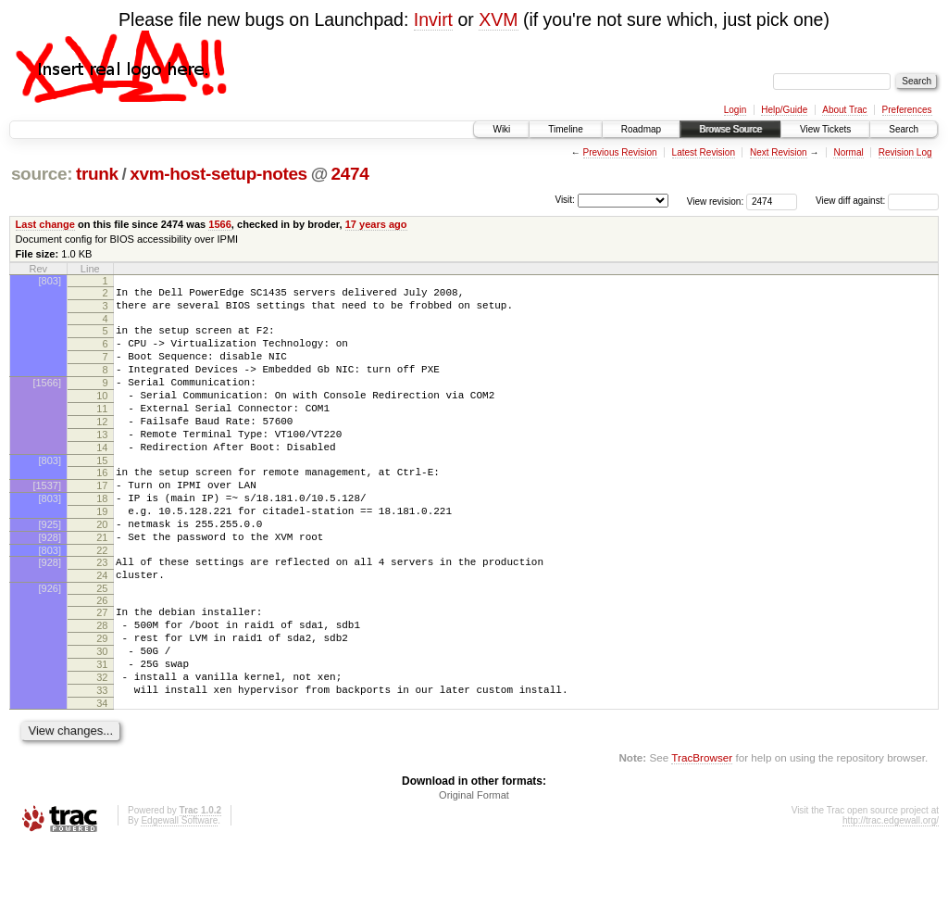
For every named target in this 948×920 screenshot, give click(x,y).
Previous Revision (620, 152)
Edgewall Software (179, 895)
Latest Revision (703, 152)
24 (101, 628)
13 (101, 462)
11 (101, 430)
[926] (50, 643)
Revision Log (905, 152)
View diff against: (877, 200)
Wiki (501, 129)
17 (101, 521)
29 (101, 699)
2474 (350, 173)
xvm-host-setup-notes (218, 173)
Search (903, 129)
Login (735, 110)
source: (41, 173)
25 (101, 643)
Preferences (907, 110)
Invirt (433, 19)
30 (101, 715)
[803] (50, 280)
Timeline (565, 129)
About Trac (844, 110)
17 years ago (376, 224)
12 (101, 446)
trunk (97, 173)
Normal (848, 152)
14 (101, 478)
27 (101, 668)
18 (101, 537)
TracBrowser (701, 832)
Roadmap (641, 129)
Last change (45, 224)
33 (101, 762)
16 (101, 505)
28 (101, 683)
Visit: (565, 200)
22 (101, 600)
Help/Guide (784, 110)
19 (101, 553)
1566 (219, 224)
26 (101, 656)
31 (101, 731)
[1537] (46, 521)
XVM (498, 19)
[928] (50, 584)
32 (101, 746)
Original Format (474, 870)
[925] (50, 568)
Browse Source (730, 129)
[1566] (46, 399)
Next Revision (778, 152)
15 (101, 493)
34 (101, 778)
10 (101, 415)
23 (101, 612)
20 (101, 568)
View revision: (715, 200)
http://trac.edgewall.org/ (890, 895)
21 (101, 584)
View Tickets (825, 129)
